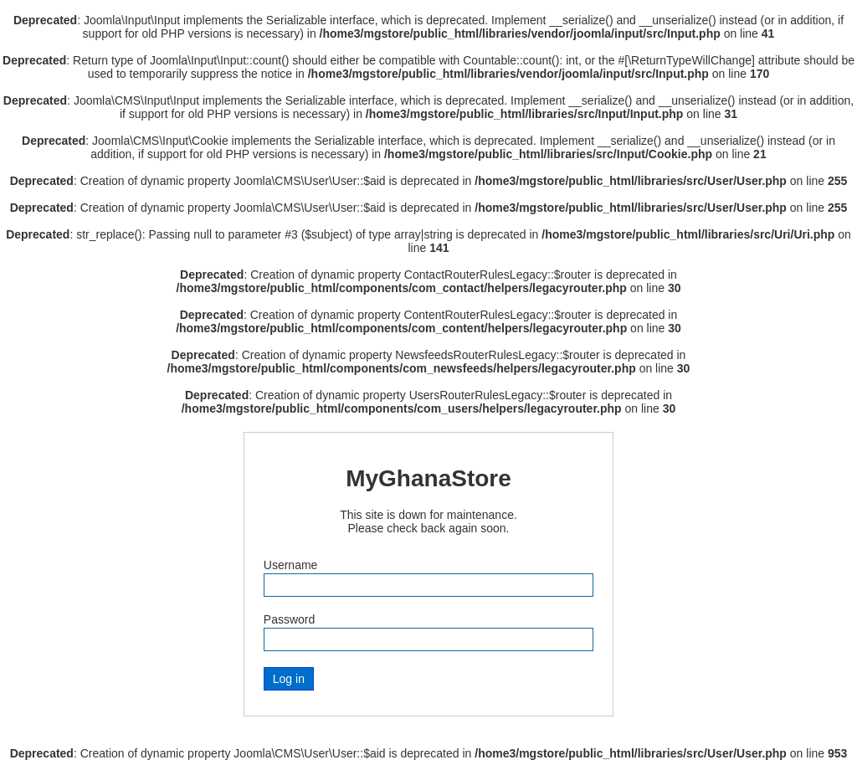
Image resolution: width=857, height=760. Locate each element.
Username (291, 565)
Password (289, 619)
